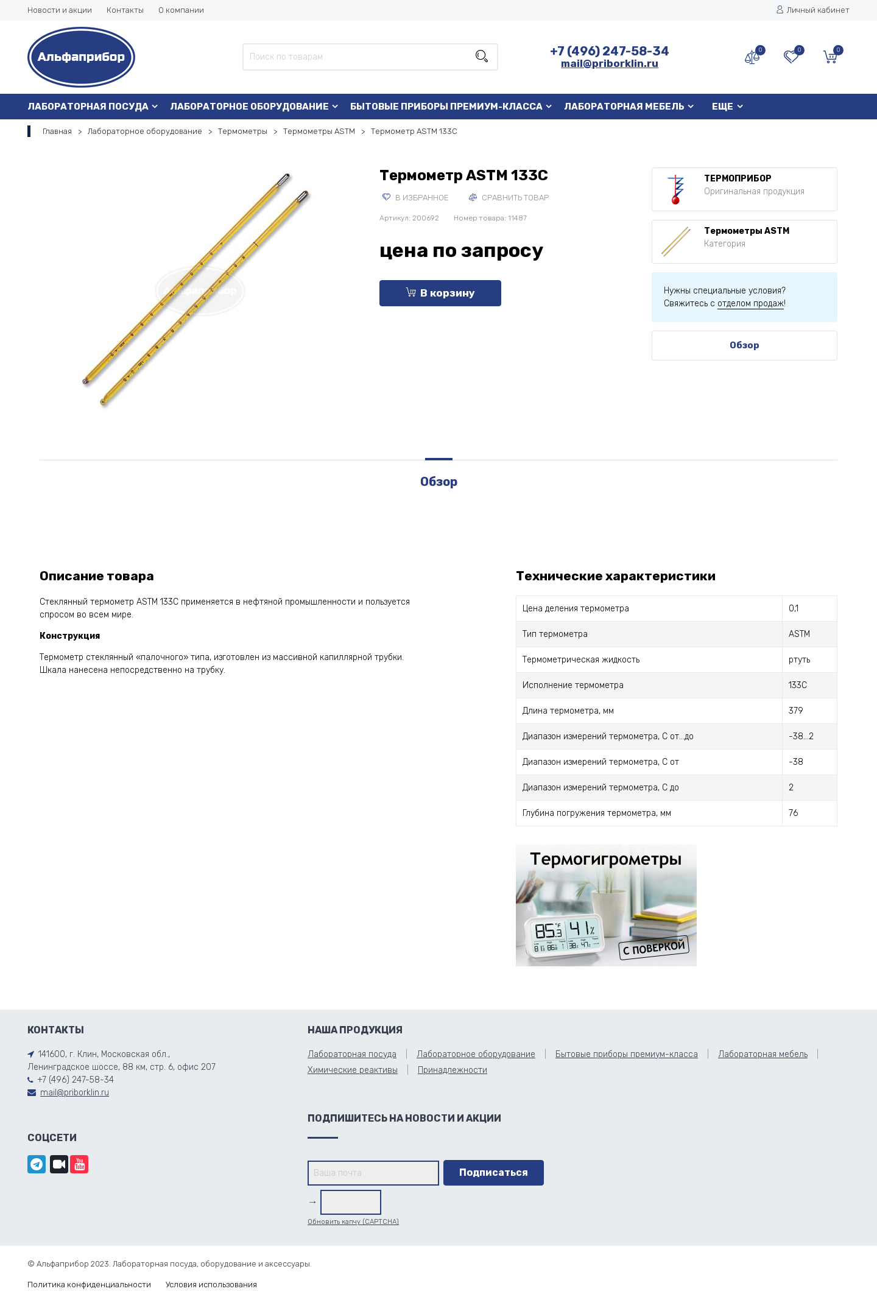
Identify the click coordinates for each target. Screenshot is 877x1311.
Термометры (242, 131)
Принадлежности (452, 1070)
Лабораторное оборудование (249, 106)
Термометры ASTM (319, 131)
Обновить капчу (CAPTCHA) (353, 1222)
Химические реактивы (353, 1070)
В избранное (415, 197)
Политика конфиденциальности (89, 1284)
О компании (181, 10)
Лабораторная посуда (88, 106)
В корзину (440, 293)
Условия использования (211, 1284)
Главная (57, 131)
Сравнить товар (509, 197)
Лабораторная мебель (624, 106)
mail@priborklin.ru (609, 63)
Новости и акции (59, 10)
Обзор (744, 345)
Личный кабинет (813, 10)
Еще (722, 106)
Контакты (125, 10)
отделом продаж (750, 303)
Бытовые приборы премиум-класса (446, 106)
